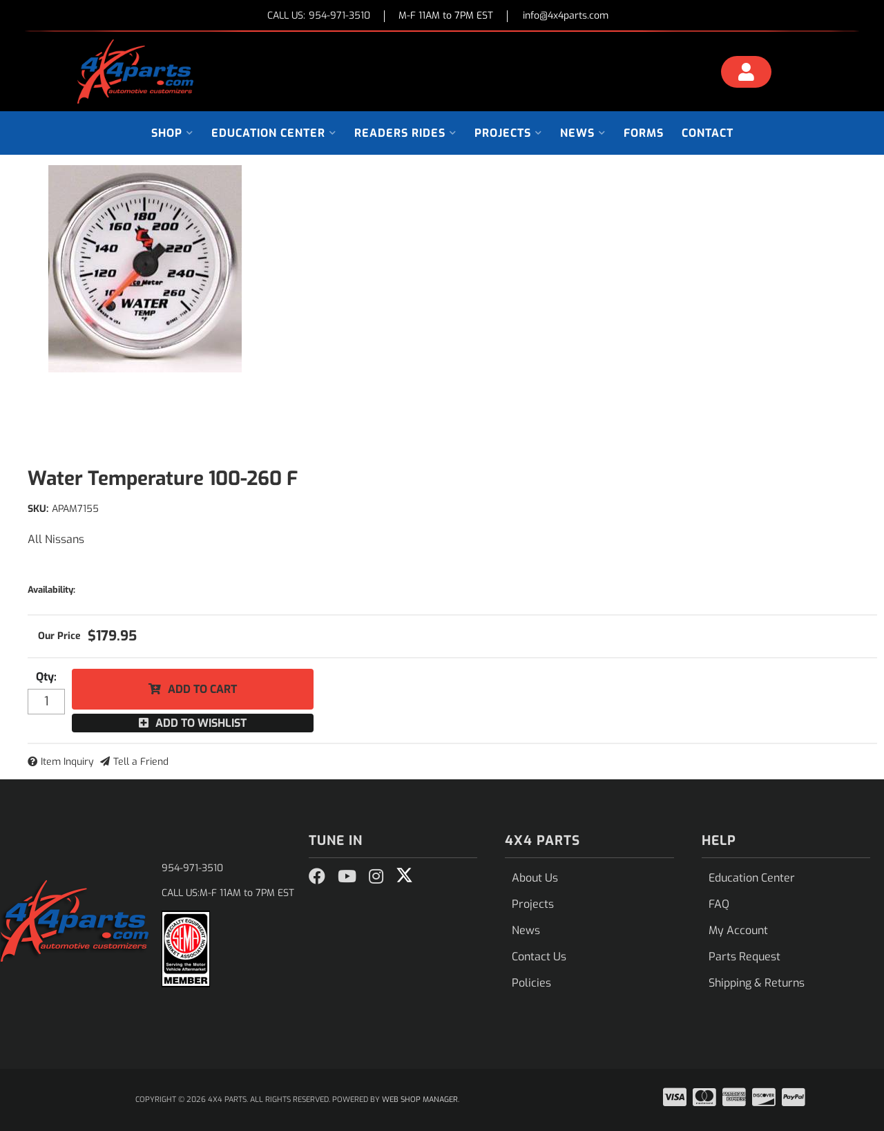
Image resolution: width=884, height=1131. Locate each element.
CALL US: (318, 16)
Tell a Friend (141, 761)
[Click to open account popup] (746, 74)
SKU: (38, 508)
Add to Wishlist (201, 723)
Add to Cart (202, 689)
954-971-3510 (192, 868)
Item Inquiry (67, 761)
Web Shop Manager (420, 1099)
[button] (172, 133)
